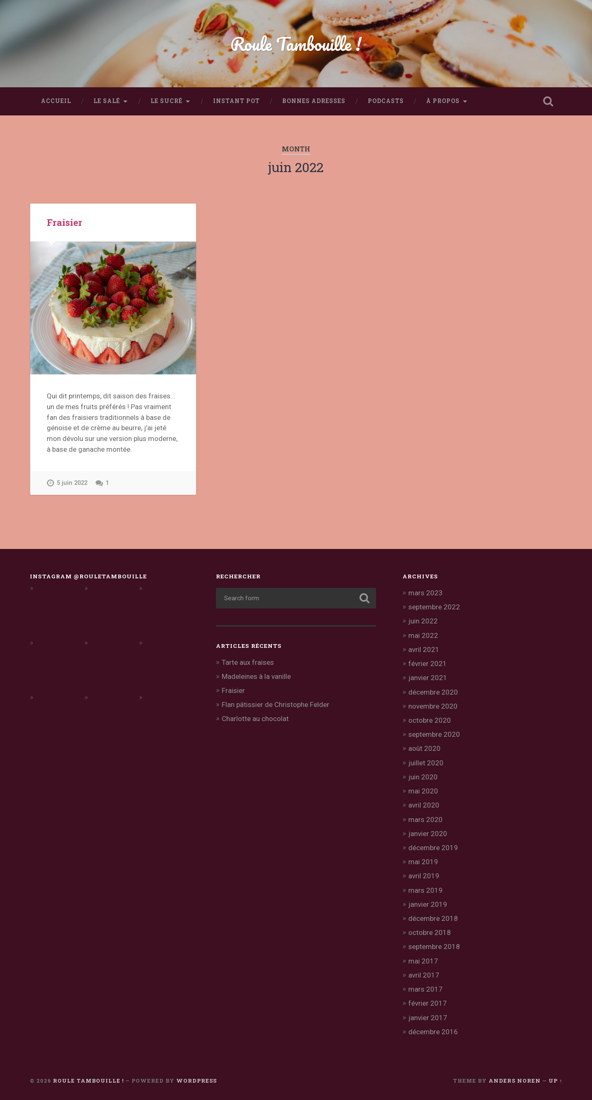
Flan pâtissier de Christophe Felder (275, 704)
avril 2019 (423, 876)
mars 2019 (425, 890)
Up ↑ (555, 1080)
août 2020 (424, 748)
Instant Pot (236, 101)
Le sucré (166, 101)
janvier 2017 (427, 1018)
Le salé (106, 101)
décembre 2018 (433, 918)
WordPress (196, 1080)
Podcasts (386, 101)
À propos (443, 101)
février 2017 (427, 1003)
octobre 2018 (429, 932)
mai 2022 (423, 635)
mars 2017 (425, 989)
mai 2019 (423, 862)
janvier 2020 (427, 833)
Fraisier (64, 222)
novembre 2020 (433, 706)
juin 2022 (423, 621)
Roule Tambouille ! (296, 43)
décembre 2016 (433, 1032)
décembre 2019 (433, 848)
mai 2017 (423, 961)
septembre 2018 (434, 946)
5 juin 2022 (72, 482)
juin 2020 (423, 777)
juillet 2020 (425, 763)
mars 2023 (425, 593)
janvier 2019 (427, 904)
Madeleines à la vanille (256, 676)
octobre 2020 (429, 720)
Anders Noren (515, 1080)
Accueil (56, 101)
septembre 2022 (434, 607)
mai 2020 (423, 791)
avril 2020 (423, 805)
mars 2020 (425, 819)
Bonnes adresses (313, 101)
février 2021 (427, 663)
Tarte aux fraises (248, 662)
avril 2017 (423, 975)
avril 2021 (423, 649)
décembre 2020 (433, 692)
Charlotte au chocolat (255, 718)
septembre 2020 (434, 734)
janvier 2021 (427, 677)
